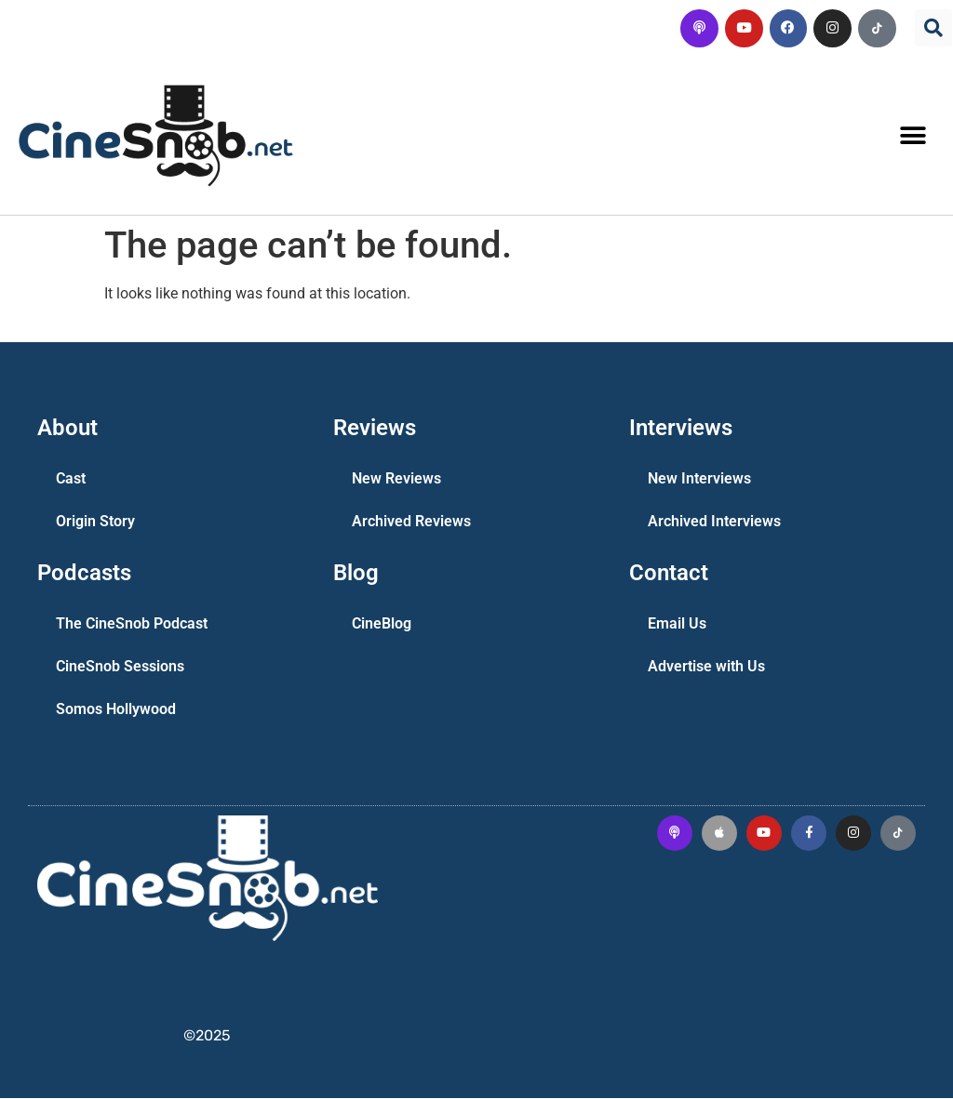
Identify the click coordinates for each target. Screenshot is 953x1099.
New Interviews (699, 479)
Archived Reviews (411, 522)
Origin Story (95, 522)
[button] (933, 27)
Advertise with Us (706, 667)
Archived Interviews (714, 522)
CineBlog (381, 624)
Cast (71, 479)
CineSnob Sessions (120, 667)
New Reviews (396, 479)
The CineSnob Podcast (132, 624)
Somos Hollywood (116, 710)
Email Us (677, 624)
